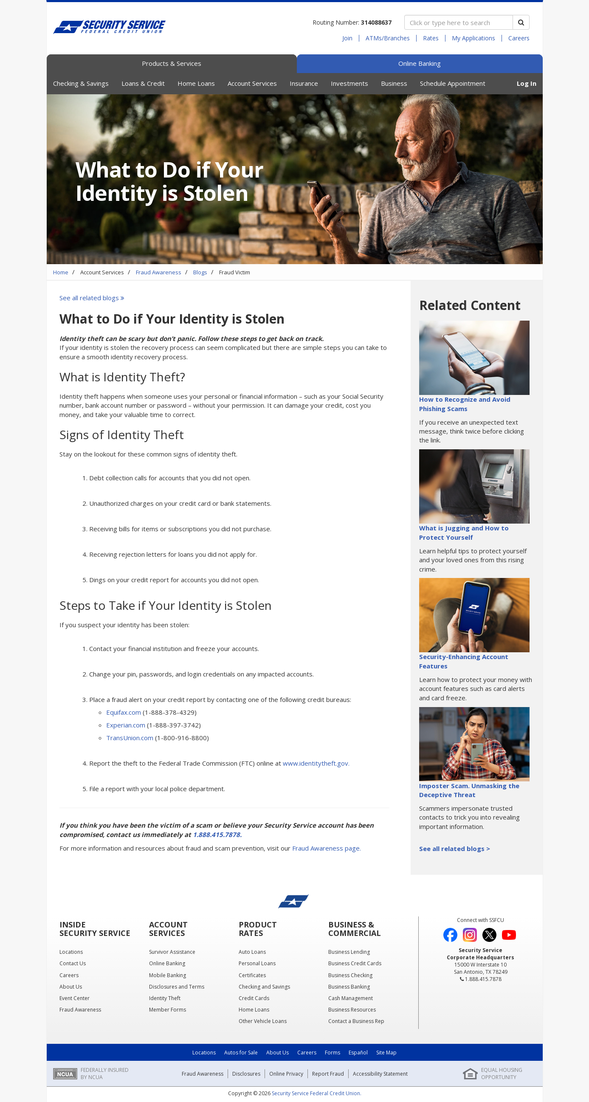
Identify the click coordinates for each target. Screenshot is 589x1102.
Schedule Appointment (452, 83)
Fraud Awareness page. (326, 848)
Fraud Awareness (158, 272)
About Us (277, 1052)
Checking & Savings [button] (81, 83)
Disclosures (246, 1073)
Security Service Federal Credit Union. (316, 1093)
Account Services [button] (252, 83)
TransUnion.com (129, 737)
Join (347, 38)
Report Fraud (328, 1073)
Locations (204, 1052)
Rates (431, 38)
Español (358, 1052)
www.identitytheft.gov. (316, 763)
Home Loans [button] (196, 83)
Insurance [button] (304, 83)
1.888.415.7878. (217, 834)
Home (60, 272)
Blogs (200, 272)
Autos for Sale (241, 1052)
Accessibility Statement (380, 1073)
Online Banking (419, 63)
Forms (332, 1052)
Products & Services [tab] (171, 63)
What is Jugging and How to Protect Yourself (464, 532)
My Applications (473, 38)
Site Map (386, 1052)
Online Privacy (286, 1073)
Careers (519, 38)
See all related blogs (92, 297)
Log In (526, 83)
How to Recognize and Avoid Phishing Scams (464, 403)
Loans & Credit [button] (143, 83)
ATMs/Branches (388, 38)
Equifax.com (123, 712)
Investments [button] (349, 83)
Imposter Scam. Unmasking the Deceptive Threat (469, 790)
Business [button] (394, 83)
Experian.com (125, 725)
